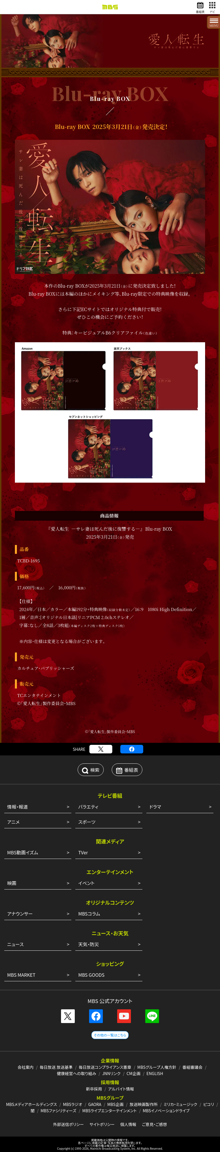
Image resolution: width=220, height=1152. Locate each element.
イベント (86, 883)
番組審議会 (192, 1067)
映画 (11, 883)
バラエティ (88, 806)
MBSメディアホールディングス (31, 1104)
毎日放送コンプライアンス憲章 (105, 1067)
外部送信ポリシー (68, 1124)
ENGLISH (154, 1073)
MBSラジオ (72, 1104)
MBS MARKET (21, 974)
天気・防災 (88, 944)
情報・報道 (17, 806)
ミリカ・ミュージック (180, 1104)
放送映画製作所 (143, 1104)
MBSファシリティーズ (58, 1110)
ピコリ (208, 1104)
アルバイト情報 (121, 1089)
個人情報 (128, 1124)
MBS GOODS (91, 974)
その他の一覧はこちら (110, 1034)
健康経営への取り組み (76, 1073)
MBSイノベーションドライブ (166, 1110)
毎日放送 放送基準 (56, 1067)
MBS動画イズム (22, 852)
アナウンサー (20, 913)
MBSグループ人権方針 (156, 1067)
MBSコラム (89, 913)
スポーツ (86, 821)
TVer (83, 852)
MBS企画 (115, 1104)
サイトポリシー (102, 1124)
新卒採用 (94, 1089)
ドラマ (155, 806)
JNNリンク (111, 1073)
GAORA (94, 1104)
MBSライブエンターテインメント (109, 1110)
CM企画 (133, 1073)
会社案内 (25, 1067)
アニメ (13, 821)
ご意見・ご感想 (154, 1124)
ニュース (15, 944)
